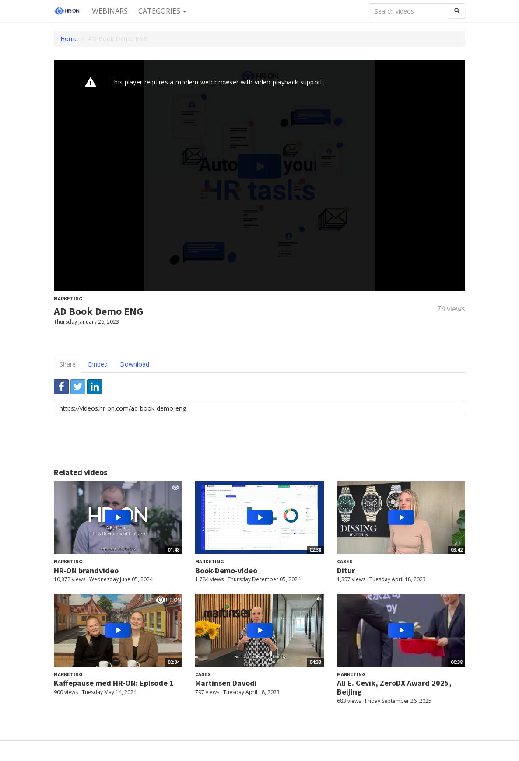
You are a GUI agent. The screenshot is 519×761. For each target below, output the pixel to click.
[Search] (457, 10)
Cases (344, 561)
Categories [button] (162, 11)
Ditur (346, 571)
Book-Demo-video (226, 571)
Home (69, 39)
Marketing (68, 298)
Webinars (110, 11)
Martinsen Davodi (226, 683)
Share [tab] (68, 364)
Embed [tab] (98, 364)
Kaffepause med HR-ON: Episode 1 (114, 683)
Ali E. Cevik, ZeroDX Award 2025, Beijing (394, 687)
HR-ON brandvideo (86, 571)
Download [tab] (134, 364)
